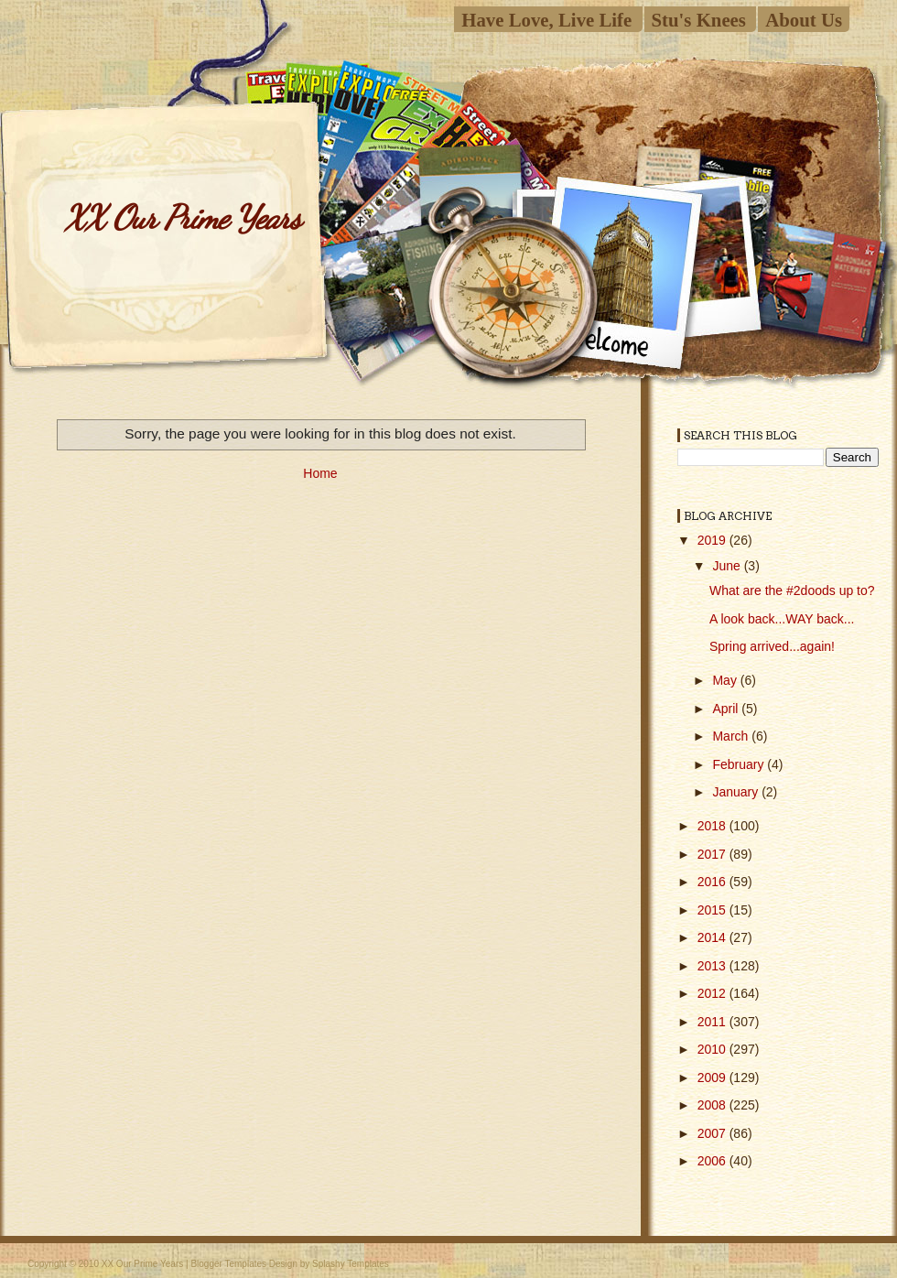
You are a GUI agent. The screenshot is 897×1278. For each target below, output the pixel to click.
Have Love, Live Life (546, 19)
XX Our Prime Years (182, 217)
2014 (713, 937)
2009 (713, 1077)
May (726, 680)
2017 (713, 854)
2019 (713, 540)
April (726, 708)
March (731, 736)
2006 (713, 1160)
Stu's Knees (699, 19)
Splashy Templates (350, 1264)
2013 (713, 965)
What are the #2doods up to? (792, 590)
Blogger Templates (228, 1264)
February (739, 764)
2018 (713, 825)
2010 (713, 1049)
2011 (713, 1021)
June (727, 565)
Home (320, 473)
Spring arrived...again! (772, 646)
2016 (713, 881)
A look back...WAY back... (781, 619)
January (737, 792)
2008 (713, 1105)
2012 (713, 993)
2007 (713, 1133)
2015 (713, 910)
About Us (803, 19)
